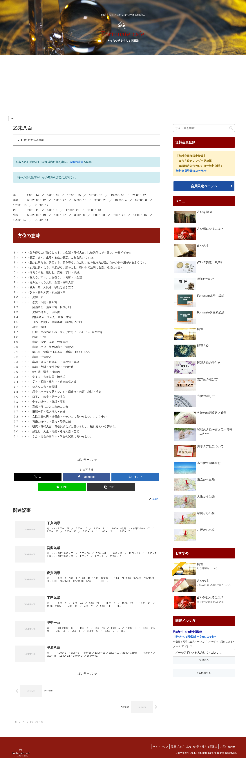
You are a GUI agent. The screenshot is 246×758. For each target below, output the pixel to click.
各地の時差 (76, 161)
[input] (204, 128)
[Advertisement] (123, 85)
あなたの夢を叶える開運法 (200, 746)
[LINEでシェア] (62, 487)
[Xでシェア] (38, 477)
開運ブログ (174, 746)
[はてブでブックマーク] (135, 477)
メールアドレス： (184, 646)
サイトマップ (156, 746)
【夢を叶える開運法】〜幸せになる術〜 (194, 636)
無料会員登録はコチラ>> (191, 170)
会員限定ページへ (204, 186)
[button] (111, 487)
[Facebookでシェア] (86, 477)
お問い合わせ (227, 746)
